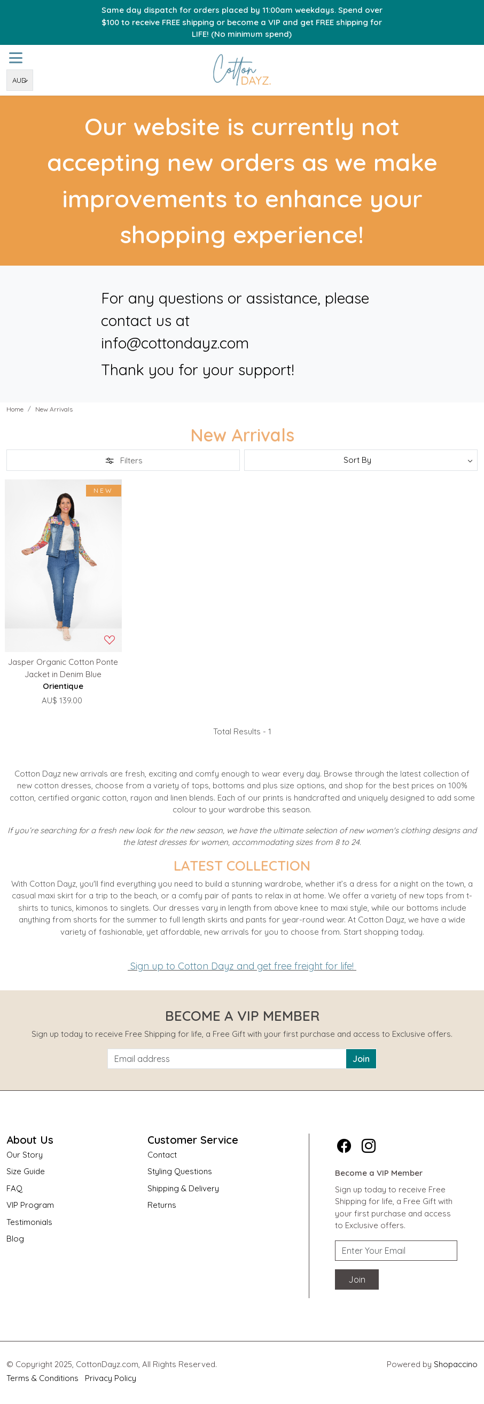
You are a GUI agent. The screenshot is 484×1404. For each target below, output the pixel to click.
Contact (162, 1155)
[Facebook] (344, 1146)
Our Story (24, 1155)
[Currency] (19, 80)
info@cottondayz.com (175, 342)
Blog (15, 1239)
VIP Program (30, 1205)
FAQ (14, 1188)
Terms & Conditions (42, 1378)
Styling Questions (179, 1171)
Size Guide (25, 1171)
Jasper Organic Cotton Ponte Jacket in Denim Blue (63, 668)
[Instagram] (369, 1146)
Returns (161, 1205)
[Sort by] (361, 460)
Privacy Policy (110, 1378)
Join (361, 1058)
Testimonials (29, 1222)
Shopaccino (456, 1364)
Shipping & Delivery (183, 1188)
